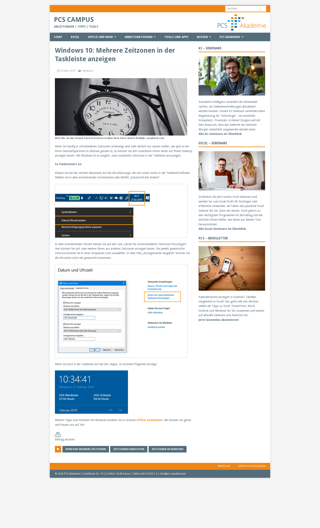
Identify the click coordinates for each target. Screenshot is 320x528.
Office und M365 (100, 37)
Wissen (202, 37)
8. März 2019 (68, 70)
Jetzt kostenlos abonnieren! (219, 319)
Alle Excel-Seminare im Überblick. (223, 228)
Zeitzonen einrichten (128, 449)
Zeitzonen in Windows (167, 449)
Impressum (224, 466)
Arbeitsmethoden (138, 37)
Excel (75, 37)
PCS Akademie (230, 37)
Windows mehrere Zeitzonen (86, 449)
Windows (87, 70)
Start (58, 37)
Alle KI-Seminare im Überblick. (220, 134)
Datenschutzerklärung (252, 466)
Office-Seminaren (149, 420)
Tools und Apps (176, 37)
